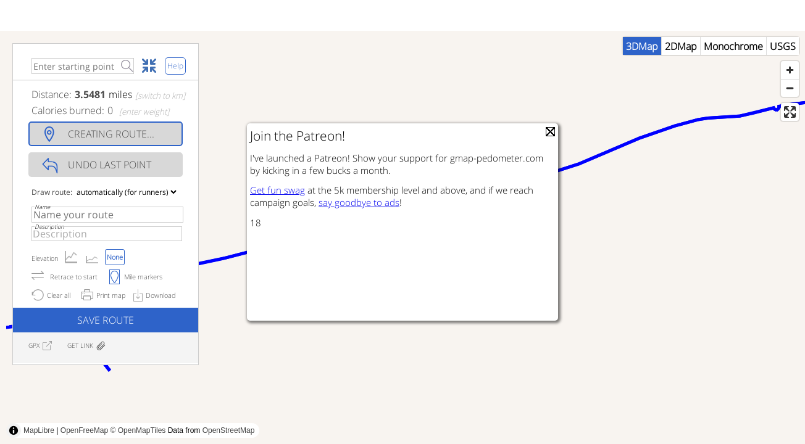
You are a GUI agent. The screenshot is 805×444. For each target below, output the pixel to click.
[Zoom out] (790, 112)
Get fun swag (277, 190)
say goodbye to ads (359, 202)
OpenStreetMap (228, 430)
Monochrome (733, 71)
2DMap (681, 71)
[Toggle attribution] (13, 430)
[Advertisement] (580, 416)
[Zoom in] (790, 95)
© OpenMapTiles (138, 430)
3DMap (642, 71)
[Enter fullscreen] (790, 137)
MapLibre (38, 430)
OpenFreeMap (84, 430)
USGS (783, 71)
